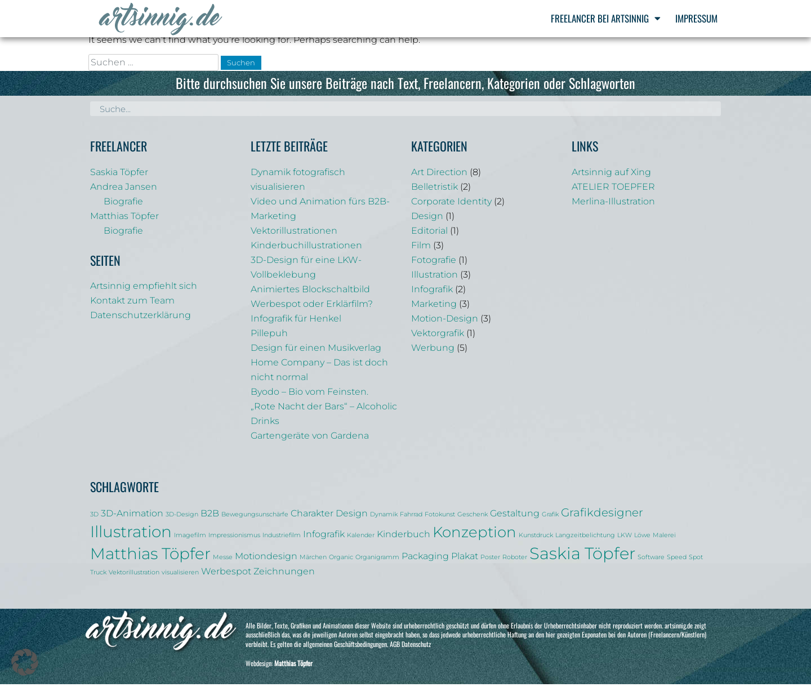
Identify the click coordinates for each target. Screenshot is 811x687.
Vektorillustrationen (294, 234)
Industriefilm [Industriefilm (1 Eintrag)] (281, 538)
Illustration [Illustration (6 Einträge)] (131, 535)
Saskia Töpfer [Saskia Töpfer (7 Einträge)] (582, 556)
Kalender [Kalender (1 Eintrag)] (361, 538)
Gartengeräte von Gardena (310, 439)
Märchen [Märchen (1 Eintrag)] (313, 560)
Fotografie (433, 263)
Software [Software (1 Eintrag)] (651, 560)
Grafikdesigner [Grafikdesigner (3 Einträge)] (602, 516)
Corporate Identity (451, 204)
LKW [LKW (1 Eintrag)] (624, 538)
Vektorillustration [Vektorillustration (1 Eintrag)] (134, 575)
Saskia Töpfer (119, 175)
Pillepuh (269, 336)
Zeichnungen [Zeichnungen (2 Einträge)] (284, 574)
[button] (25, 662)
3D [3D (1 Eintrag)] (94, 517)
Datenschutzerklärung (140, 318)
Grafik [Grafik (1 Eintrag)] (550, 517)
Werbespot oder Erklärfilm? (312, 307)
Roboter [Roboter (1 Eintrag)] (514, 560)
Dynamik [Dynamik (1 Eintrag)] (384, 517)
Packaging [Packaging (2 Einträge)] (425, 559)
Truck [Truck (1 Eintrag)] (98, 575)
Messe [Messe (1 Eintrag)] (223, 560)
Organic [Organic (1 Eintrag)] (341, 560)
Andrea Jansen (123, 190)
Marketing (434, 307)
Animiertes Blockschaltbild (310, 292)
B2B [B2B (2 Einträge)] (209, 516)
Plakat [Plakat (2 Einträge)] (464, 559)
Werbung (432, 351)
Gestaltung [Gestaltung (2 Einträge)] (515, 516)
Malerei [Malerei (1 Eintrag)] (664, 538)
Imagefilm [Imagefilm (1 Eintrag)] (190, 538)
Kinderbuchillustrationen (306, 248)
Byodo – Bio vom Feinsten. (309, 395)
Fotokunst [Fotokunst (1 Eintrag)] (440, 517)
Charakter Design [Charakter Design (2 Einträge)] (329, 516)
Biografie (123, 204)
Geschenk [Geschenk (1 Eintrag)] (472, 517)
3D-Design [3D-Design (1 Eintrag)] (182, 517)
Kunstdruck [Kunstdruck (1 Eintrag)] (536, 538)
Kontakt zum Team (132, 303)
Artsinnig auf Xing (611, 175)
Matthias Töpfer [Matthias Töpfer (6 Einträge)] (150, 556)
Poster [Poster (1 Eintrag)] (490, 560)
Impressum (696, 18)
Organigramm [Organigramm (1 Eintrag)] (377, 560)
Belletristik (434, 190)
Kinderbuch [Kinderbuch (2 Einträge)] (403, 537)
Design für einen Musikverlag (316, 351)
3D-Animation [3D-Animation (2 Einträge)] (132, 516)
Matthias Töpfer (124, 219)
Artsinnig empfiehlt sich (143, 289)
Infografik (432, 292)
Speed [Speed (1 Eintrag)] (677, 560)
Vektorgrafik (437, 336)
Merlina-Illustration (613, 204)
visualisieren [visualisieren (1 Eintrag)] (180, 575)
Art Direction (439, 175)
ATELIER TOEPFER (613, 190)
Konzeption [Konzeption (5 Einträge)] (474, 535)
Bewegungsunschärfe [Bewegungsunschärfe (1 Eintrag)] (254, 517)
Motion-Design (444, 321)
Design (427, 219)
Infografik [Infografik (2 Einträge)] (324, 537)
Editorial (429, 234)
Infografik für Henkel (296, 321)
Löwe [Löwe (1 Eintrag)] (642, 538)
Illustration (434, 278)
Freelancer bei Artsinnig (606, 18)
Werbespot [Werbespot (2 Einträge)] (226, 574)
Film (421, 248)
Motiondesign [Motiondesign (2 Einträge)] (266, 559)
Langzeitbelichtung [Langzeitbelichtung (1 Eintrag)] (585, 538)
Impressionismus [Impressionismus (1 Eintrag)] (234, 538)
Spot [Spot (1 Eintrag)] (696, 560)
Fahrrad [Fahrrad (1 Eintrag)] (411, 517)
